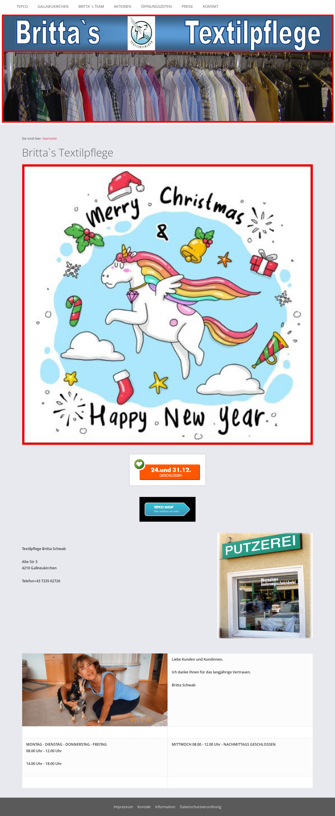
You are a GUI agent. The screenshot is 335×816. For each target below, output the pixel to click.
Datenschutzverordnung (200, 806)
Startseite (50, 138)
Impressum (123, 806)
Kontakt (144, 806)
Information (165, 806)
